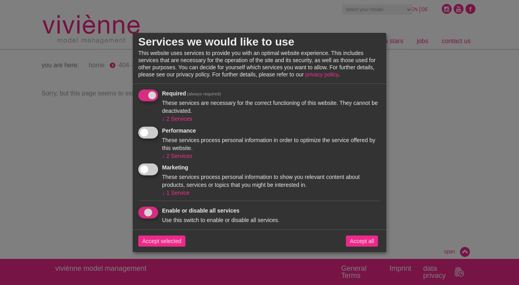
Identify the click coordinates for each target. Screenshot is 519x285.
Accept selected (161, 241)
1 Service (175, 193)
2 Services (177, 119)
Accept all (362, 241)
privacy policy (321, 74)
